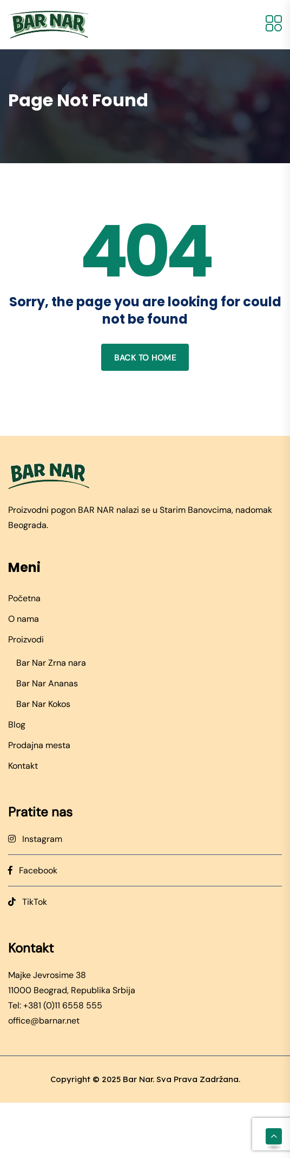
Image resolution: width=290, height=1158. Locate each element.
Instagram (35, 839)
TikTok (27, 902)
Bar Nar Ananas (47, 683)
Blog (16, 724)
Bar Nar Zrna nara (51, 662)
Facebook (32, 870)
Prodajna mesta (39, 745)
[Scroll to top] (274, 1136)
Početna (24, 598)
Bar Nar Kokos (43, 704)
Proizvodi (26, 639)
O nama (23, 619)
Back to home (145, 357)
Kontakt (23, 765)
